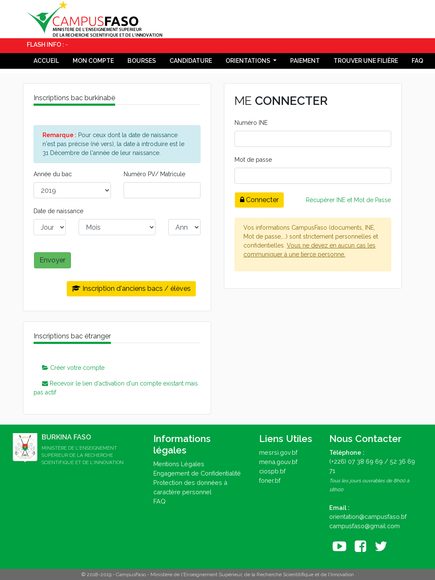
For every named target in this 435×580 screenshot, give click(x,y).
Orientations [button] (248, 60)
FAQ (417, 60)
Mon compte (93, 60)
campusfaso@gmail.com (364, 525)
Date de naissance (58, 211)
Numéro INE (251, 122)
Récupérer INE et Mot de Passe (348, 200)
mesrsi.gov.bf (278, 452)
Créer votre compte (73, 367)
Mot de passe (253, 159)
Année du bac (53, 174)
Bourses (141, 60)
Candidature (190, 60)
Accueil (46, 60)
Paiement (305, 60)
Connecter (259, 200)
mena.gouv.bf (278, 461)
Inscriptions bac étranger (72, 336)
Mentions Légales (178, 463)
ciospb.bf (272, 471)
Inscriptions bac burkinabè (74, 98)
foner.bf (269, 480)
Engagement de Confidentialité (197, 473)
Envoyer (52, 260)
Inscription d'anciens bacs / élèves (131, 288)
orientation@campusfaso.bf (368, 516)
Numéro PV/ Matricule (154, 174)
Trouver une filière (365, 60)
